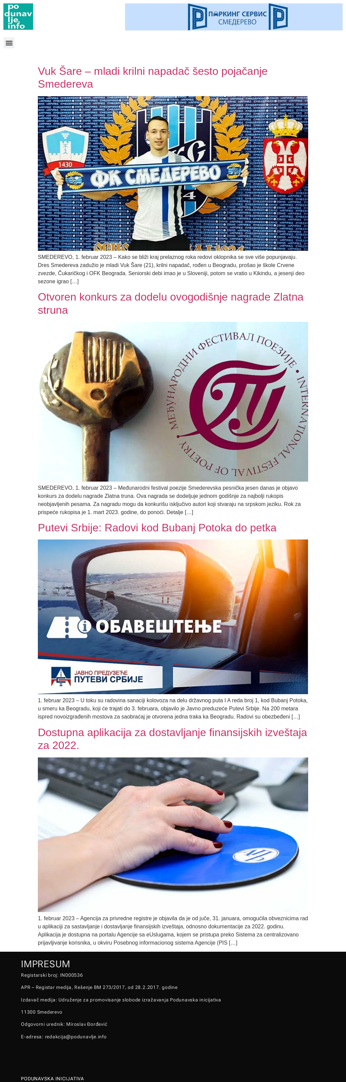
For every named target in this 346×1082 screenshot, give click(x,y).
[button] (9, 42)
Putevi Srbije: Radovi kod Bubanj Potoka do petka (157, 528)
